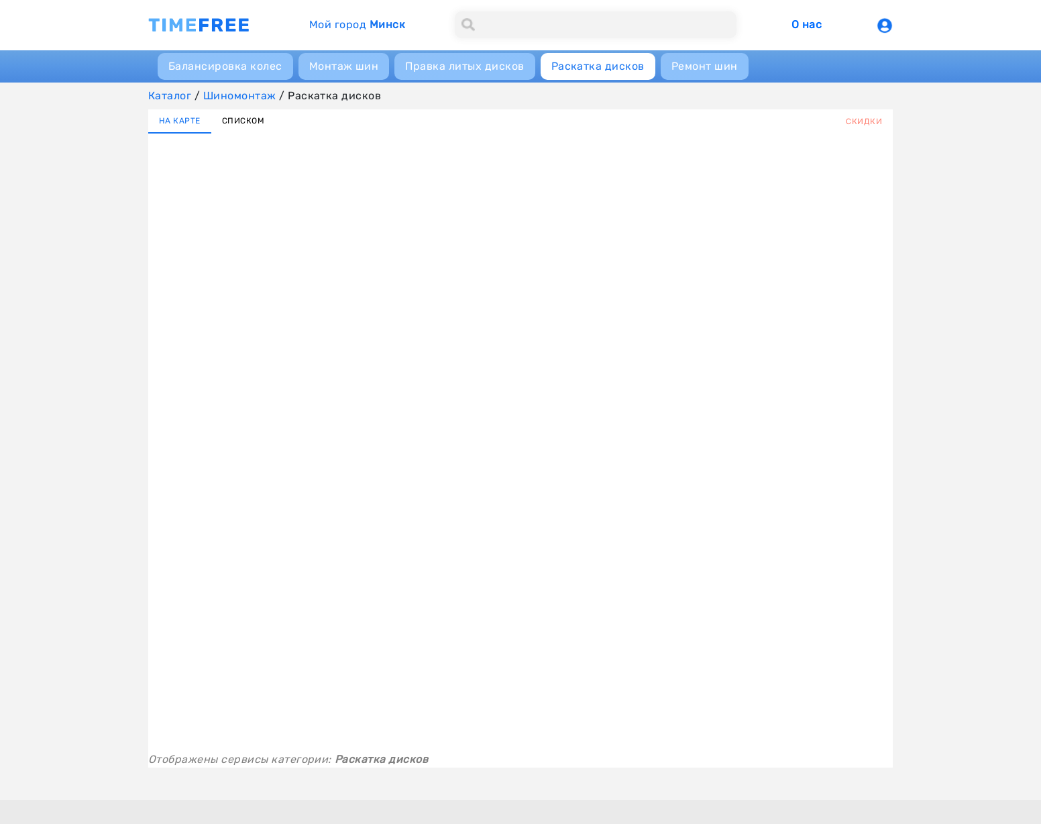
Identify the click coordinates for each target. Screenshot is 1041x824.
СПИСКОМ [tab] (243, 120)
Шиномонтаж (239, 95)
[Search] (595, 24)
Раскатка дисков (598, 66)
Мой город (357, 24)
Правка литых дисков (464, 66)
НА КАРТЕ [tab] (180, 120)
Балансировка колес (225, 66)
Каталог (169, 95)
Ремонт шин (704, 66)
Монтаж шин (344, 66)
